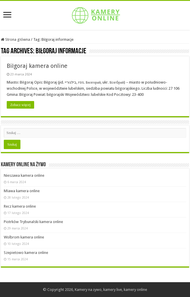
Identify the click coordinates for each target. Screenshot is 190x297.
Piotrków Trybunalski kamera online (33, 222)
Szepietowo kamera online (26, 252)
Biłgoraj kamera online (37, 65)
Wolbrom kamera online (24, 237)
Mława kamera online (22, 191)
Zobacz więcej (20, 105)
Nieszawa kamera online (24, 175)
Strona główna (15, 39)
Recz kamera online (20, 206)
